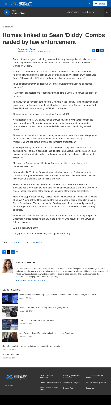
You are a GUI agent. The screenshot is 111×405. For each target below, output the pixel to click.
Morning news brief (10, 354)
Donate (101, 3)
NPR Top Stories (34, 242)
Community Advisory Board (50, 382)
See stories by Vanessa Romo (31, 280)
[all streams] (107, 12)
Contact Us (90, 388)
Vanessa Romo (28, 49)
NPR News (7, 27)
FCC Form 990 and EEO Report (95, 377)
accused (66, 175)
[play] (7, 12)
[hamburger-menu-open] (6, 3)
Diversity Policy (68, 388)
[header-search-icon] (89, 4)
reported (36, 147)
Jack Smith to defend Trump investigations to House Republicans (47, 333)
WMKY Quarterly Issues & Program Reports (72, 377)
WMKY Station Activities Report (49, 388)
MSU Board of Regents (71, 382)
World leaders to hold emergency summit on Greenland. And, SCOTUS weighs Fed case (57, 295)
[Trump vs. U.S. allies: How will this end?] (10, 324)
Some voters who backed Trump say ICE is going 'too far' (44, 307)
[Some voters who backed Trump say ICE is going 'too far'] (10, 311)
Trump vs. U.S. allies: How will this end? (36, 320)
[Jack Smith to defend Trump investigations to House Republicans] (10, 337)
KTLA (34, 120)
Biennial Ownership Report (96, 382)
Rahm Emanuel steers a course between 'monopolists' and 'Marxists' (31, 346)
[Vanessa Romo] (7, 266)
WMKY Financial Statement (46, 377)
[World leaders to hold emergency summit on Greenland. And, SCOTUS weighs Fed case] (10, 298)
